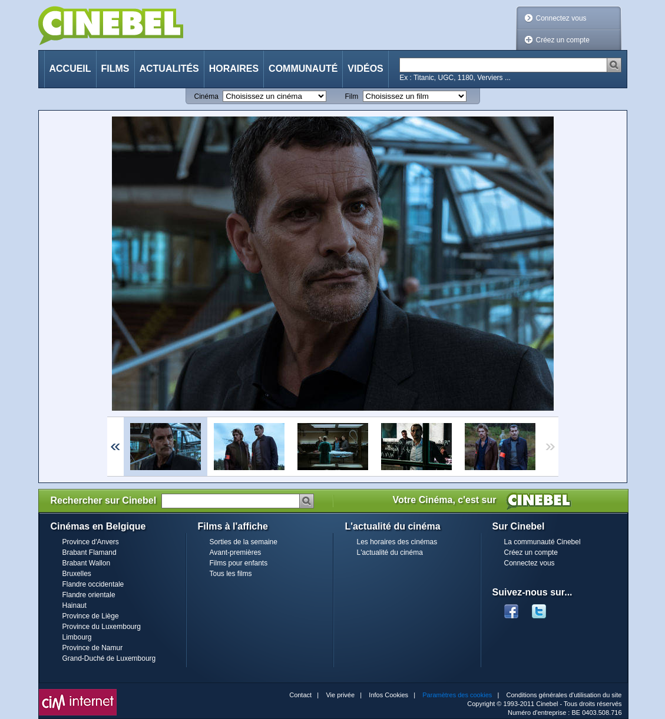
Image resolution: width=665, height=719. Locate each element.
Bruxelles (76, 574)
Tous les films (231, 574)
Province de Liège (90, 616)
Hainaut (74, 605)
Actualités (169, 69)
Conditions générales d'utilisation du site (564, 694)
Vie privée (340, 694)
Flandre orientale (88, 595)
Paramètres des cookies (457, 694)
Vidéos (365, 69)
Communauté (303, 69)
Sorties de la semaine (243, 542)
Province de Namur (92, 648)
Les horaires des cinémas (397, 542)
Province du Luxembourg (101, 627)
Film (352, 96)
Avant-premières (236, 552)
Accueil (70, 69)
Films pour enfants (239, 563)
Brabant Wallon (86, 563)
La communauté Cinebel (542, 542)
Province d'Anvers (90, 542)
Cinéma (206, 96)
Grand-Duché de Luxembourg (109, 658)
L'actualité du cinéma (390, 552)
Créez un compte (563, 40)
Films (115, 69)
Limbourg (77, 637)
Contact (300, 694)
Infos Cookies (388, 694)
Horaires (234, 69)
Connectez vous (561, 18)
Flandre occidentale (93, 584)
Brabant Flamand (89, 552)
